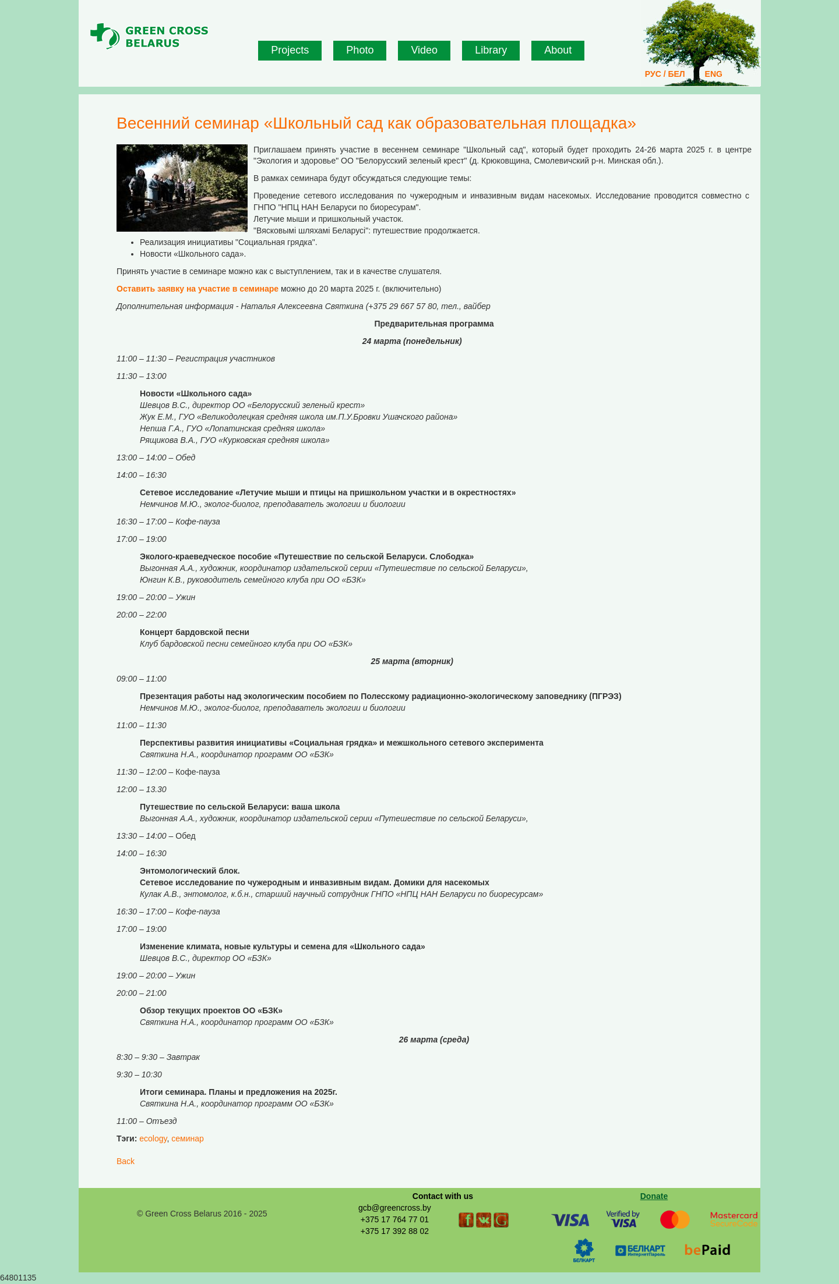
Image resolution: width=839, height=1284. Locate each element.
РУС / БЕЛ (665, 74)
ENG (713, 74)
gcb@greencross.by (394, 1207)
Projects (290, 50)
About (558, 50)
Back (126, 1161)
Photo (359, 50)
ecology (153, 1138)
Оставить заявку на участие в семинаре (198, 288)
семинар (187, 1138)
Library (491, 50)
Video (424, 50)
